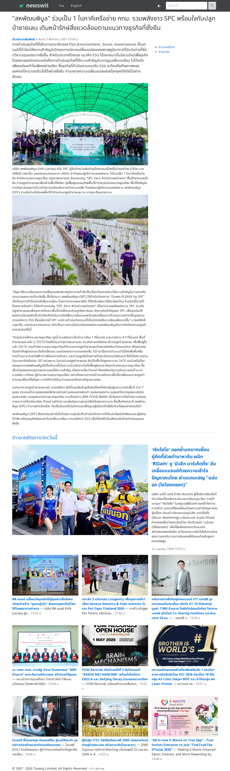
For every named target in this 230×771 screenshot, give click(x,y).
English (76, 5)
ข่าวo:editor (167, 47)
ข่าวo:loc (164, 52)
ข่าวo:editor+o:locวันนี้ (34, 437)
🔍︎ (212, 5)
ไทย (61, 5)
